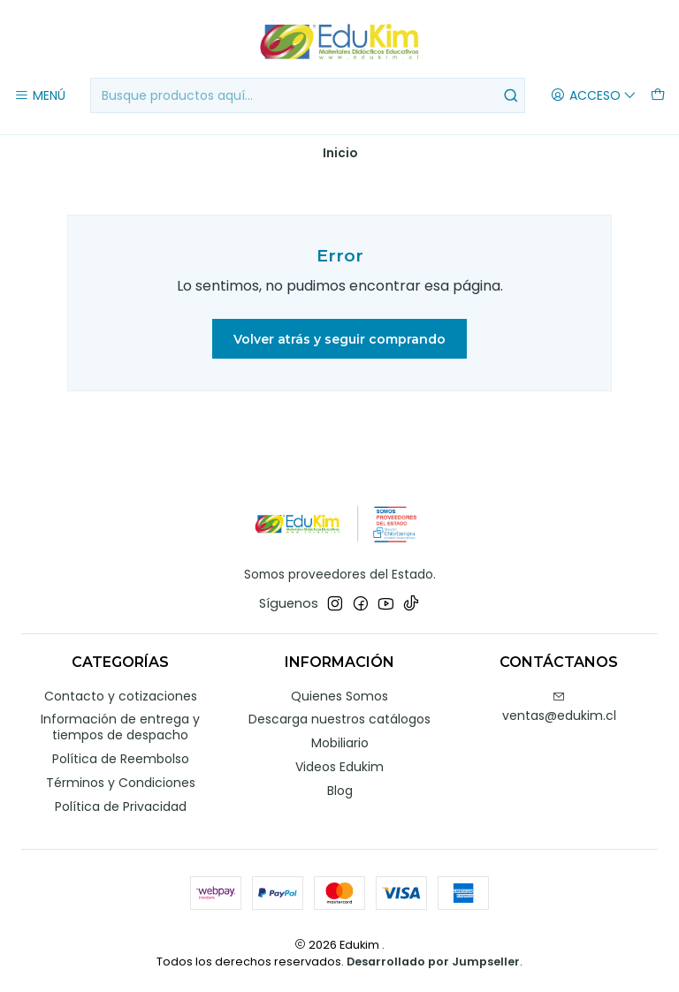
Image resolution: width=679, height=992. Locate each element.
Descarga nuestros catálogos (339, 719)
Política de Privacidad (121, 806)
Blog (340, 790)
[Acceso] (593, 96)
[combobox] (307, 95)
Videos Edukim (339, 767)
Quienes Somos (339, 696)
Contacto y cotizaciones (120, 696)
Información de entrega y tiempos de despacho (120, 727)
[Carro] (657, 96)
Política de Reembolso (120, 759)
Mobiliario (340, 743)
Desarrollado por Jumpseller (433, 961)
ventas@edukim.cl (559, 707)
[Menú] (40, 96)
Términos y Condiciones (120, 782)
